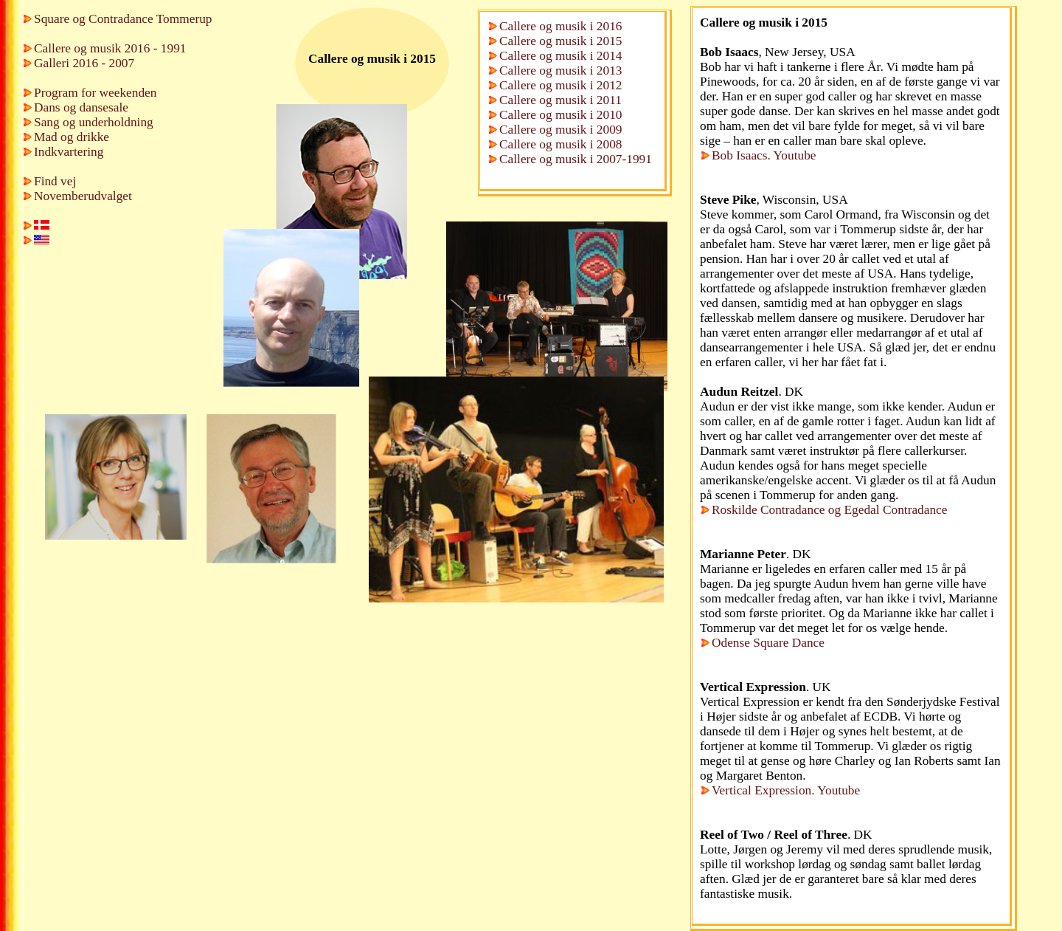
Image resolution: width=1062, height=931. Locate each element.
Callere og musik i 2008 (560, 144)
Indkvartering (68, 152)
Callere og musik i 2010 (560, 115)
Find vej (55, 181)
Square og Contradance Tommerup (123, 19)
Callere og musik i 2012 (560, 85)
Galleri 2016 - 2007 (84, 63)
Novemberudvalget (83, 196)
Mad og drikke (71, 137)
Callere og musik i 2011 (560, 100)
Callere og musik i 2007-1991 (575, 159)
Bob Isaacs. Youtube (764, 155)
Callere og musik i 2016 (560, 26)
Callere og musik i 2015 (560, 41)
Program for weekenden (95, 93)
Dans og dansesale (81, 107)
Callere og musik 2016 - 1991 (110, 48)
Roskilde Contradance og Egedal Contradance (830, 510)
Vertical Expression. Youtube (786, 790)
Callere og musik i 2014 (560, 56)
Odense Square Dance (768, 643)
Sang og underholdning (93, 122)
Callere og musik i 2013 (560, 70)
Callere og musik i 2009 (560, 130)
